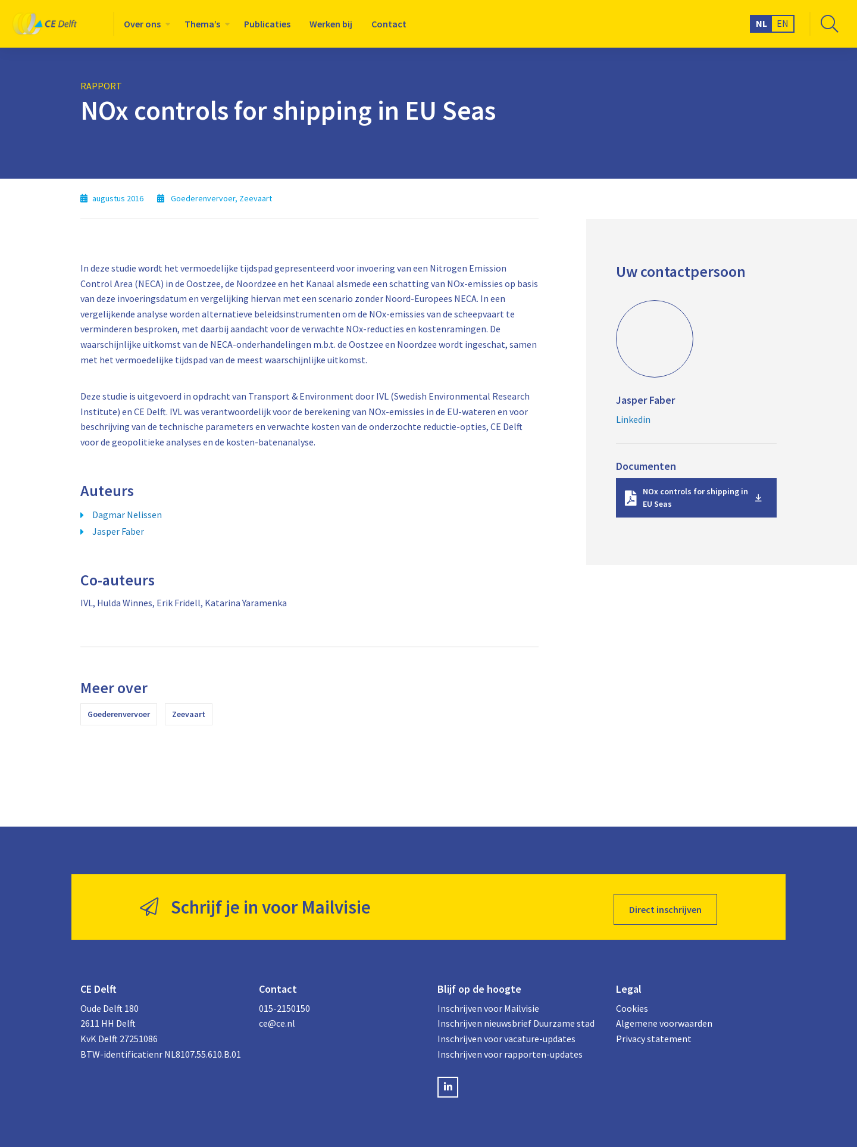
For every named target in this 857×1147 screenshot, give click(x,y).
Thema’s (202, 24)
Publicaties (267, 24)
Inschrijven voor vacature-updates (506, 1034)
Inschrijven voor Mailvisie (488, 1003)
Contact (388, 24)
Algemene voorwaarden (664, 1019)
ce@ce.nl (277, 1019)
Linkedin (633, 419)
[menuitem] (144, 24)
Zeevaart (188, 714)
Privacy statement (654, 1034)
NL (761, 23)
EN (783, 23)
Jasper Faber (118, 531)
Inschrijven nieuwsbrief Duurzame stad (516, 1019)
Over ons (142, 24)
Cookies (632, 1003)
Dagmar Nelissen (127, 514)
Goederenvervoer (118, 714)
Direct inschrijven (665, 905)
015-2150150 (284, 1003)
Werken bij (330, 24)
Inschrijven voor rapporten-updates (510, 1049)
